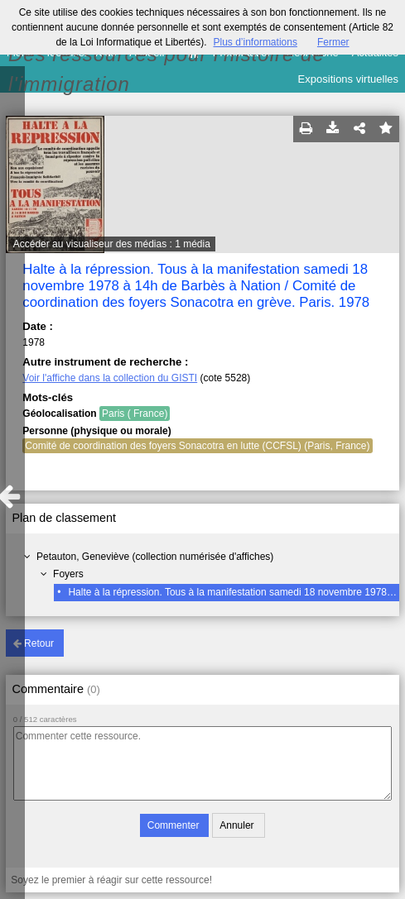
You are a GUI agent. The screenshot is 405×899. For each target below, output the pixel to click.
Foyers (68, 574)
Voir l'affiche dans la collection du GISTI (109, 378)
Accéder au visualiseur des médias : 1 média (111, 244)
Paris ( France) (134, 413)
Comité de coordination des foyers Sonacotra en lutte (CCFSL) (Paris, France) (197, 446)
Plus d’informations (255, 42)
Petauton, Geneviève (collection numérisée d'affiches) (154, 556)
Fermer (333, 42)
